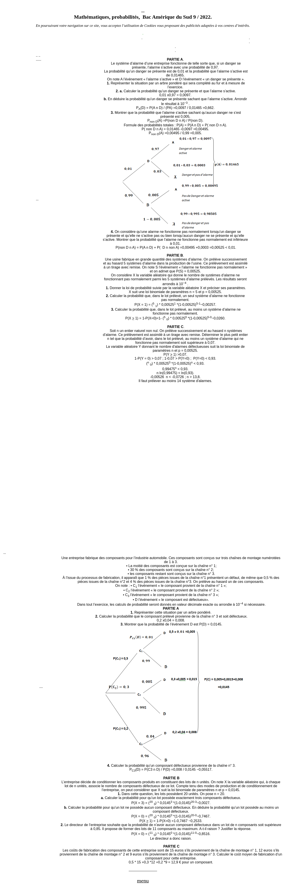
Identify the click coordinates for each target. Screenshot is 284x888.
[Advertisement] (69, 131)
